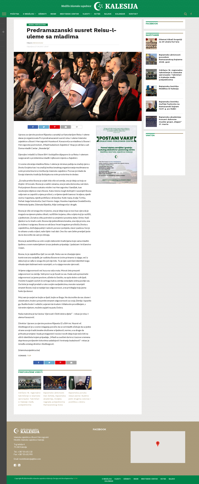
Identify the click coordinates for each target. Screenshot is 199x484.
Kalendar (120, 14)
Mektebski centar (69, 14)
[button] (158, 444)
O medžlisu (28, 14)
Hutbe (97, 14)
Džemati (42, 14)
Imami (53, 14)
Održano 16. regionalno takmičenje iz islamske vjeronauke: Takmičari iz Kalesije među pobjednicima (29, 399)
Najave (107, 14)
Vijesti (86, 14)
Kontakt (133, 14)
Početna (14, 14)
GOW (75, 478)
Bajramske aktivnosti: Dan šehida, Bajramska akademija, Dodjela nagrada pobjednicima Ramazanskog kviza (54, 399)
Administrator (38, 43)
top (29, 356)
